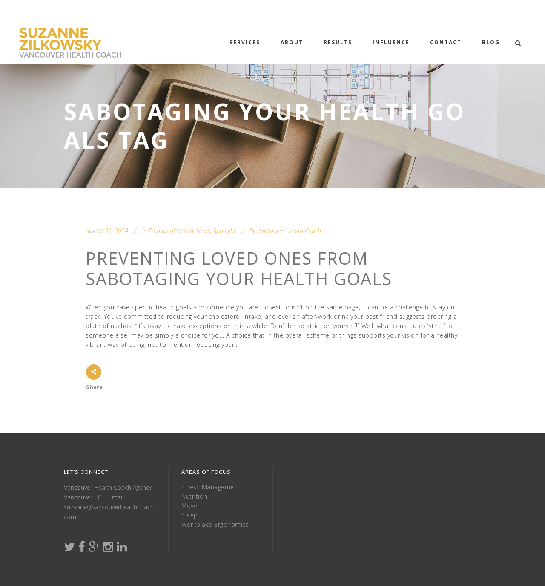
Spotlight (224, 231)
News (203, 231)
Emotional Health (171, 231)
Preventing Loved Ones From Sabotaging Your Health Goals (239, 268)
